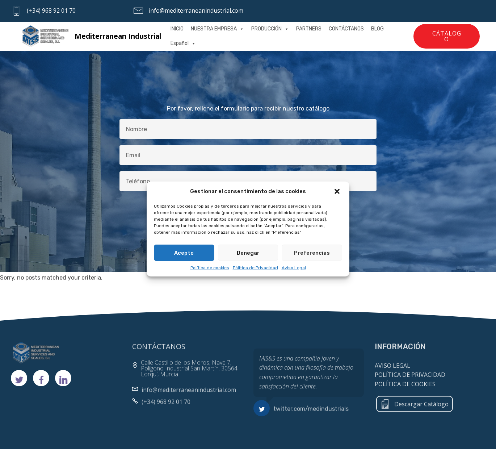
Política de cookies (209, 268)
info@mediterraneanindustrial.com (196, 10)
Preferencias (312, 253)
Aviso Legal (294, 268)
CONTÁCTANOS (346, 29)
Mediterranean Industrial (118, 36)
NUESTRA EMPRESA (217, 29)
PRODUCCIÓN (270, 29)
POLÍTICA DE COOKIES (405, 393)
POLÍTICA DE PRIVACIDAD (410, 384)
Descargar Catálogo (415, 409)
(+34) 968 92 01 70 (51, 10)
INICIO (177, 29)
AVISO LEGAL (392, 375)
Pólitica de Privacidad (255, 268)
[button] (337, 191)
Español (183, 43)
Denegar (248, 253)
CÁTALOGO (446, 36)
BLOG (377, 29)
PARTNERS (308, 29)
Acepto (184, 253)
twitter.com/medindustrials (311, 410)
